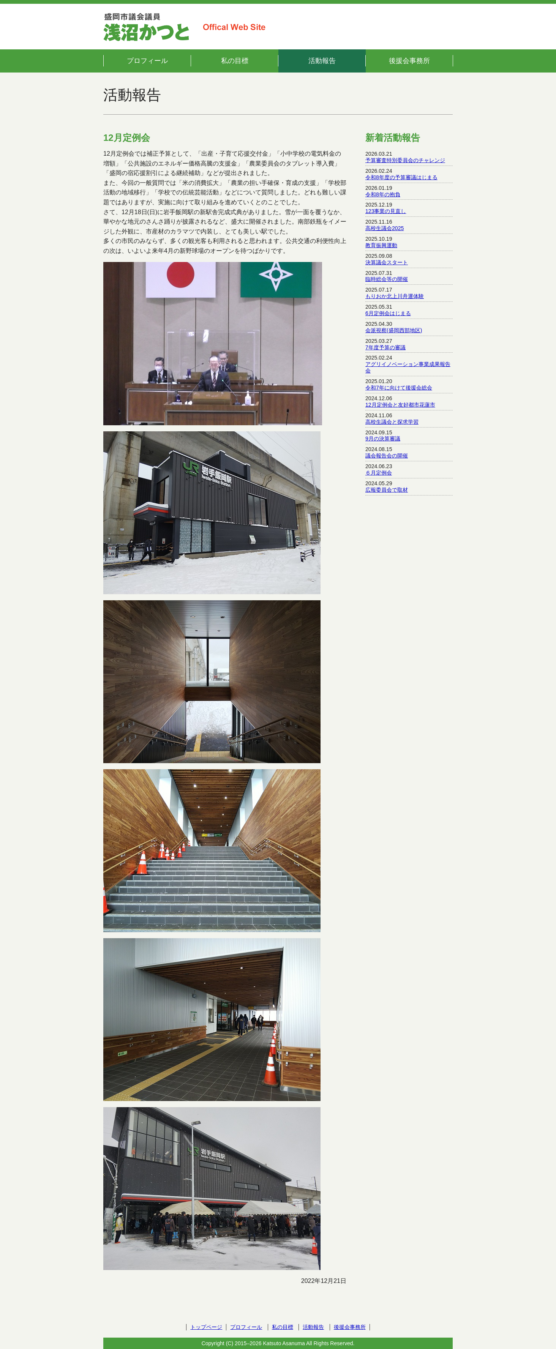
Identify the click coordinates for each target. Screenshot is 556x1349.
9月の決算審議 (382, 438)
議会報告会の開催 (386, 456)
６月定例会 (378, 473)
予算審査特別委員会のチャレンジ (405, 160)
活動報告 (322, 61)
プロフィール (147, 61)
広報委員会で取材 (386, 490)
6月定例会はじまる (388, 313)
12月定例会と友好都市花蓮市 (400, 405)
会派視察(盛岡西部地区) (393, 330)
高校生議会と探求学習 (392, 422)
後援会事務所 (409, 61)
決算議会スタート (386, 262)
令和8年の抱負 (382, 194)
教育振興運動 (381, 245)
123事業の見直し (385, 211)
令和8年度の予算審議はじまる (401, 177)
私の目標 (234, 61)
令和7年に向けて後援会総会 (398, 388)
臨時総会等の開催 (386, 279)
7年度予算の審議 (385, 347)
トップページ (206, 1327)
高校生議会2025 (384, 228)
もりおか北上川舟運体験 (394, 296)
